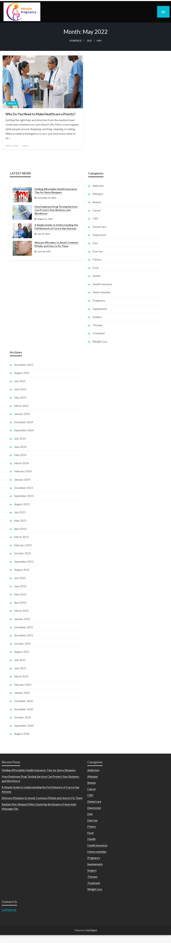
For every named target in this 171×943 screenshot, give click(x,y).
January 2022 (22, 619)
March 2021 (21, 676)
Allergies (98, 193)
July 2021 (20, 660)
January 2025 (22, 413)
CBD (95, 218)
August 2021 (21, 651)
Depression (99, 234)
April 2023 (20, 528)
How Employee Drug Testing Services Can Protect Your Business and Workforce (56, 210)
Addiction (98, 185)
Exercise (98, 251)
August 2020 (21, 733)
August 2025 (21, 372)
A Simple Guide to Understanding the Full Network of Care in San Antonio (56, 226)
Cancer (97, 210)
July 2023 (20, 512)
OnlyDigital (91, 930)
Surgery (97, 316)
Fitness (97, 259)
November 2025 (23, 364)
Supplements (100, 308)
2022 (89, 40)
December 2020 (23, 701)
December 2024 (23, 422)
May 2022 (20, 594)
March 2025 (21, 405)
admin (25, 145)
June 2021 (20, 668)
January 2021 (22, 692)
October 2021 (22, 643)
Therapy (97, 325)
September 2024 (23, 430)
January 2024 (22, 479)
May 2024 (20, 454)
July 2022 (20, 577)
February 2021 (23, 684)
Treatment (99, 333)
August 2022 (21, 569)
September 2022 (23, 561)
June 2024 (20, 446)
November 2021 (23, 635)
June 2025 (20, 389)
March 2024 (21, 463)
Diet (95, 243)
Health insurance (102, 284)
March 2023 (21, 536)
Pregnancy (99, 300)
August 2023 (21, 504)
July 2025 (20, 381)
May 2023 (20, 520)
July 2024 (20, 438)
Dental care (99, 226)
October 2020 (22, 717)
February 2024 (23, 471)
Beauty (97, 202)
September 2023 (23, 495)
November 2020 (23, 709)
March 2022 (21, 610)
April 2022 (20, 602)
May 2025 (20, 397)
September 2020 (23, 725)
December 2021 (23, 627)
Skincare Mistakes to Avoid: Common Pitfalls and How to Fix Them (56, 244)
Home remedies (101, 292)
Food (96, 267)
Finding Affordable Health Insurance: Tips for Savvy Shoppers (56, 190)
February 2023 (23, 545)
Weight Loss (100, 341)
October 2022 (22, 553)
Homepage (75, 40)
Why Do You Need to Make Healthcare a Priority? (40, 114)
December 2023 (23, 487)
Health (12, 103)
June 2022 (20, 586)
